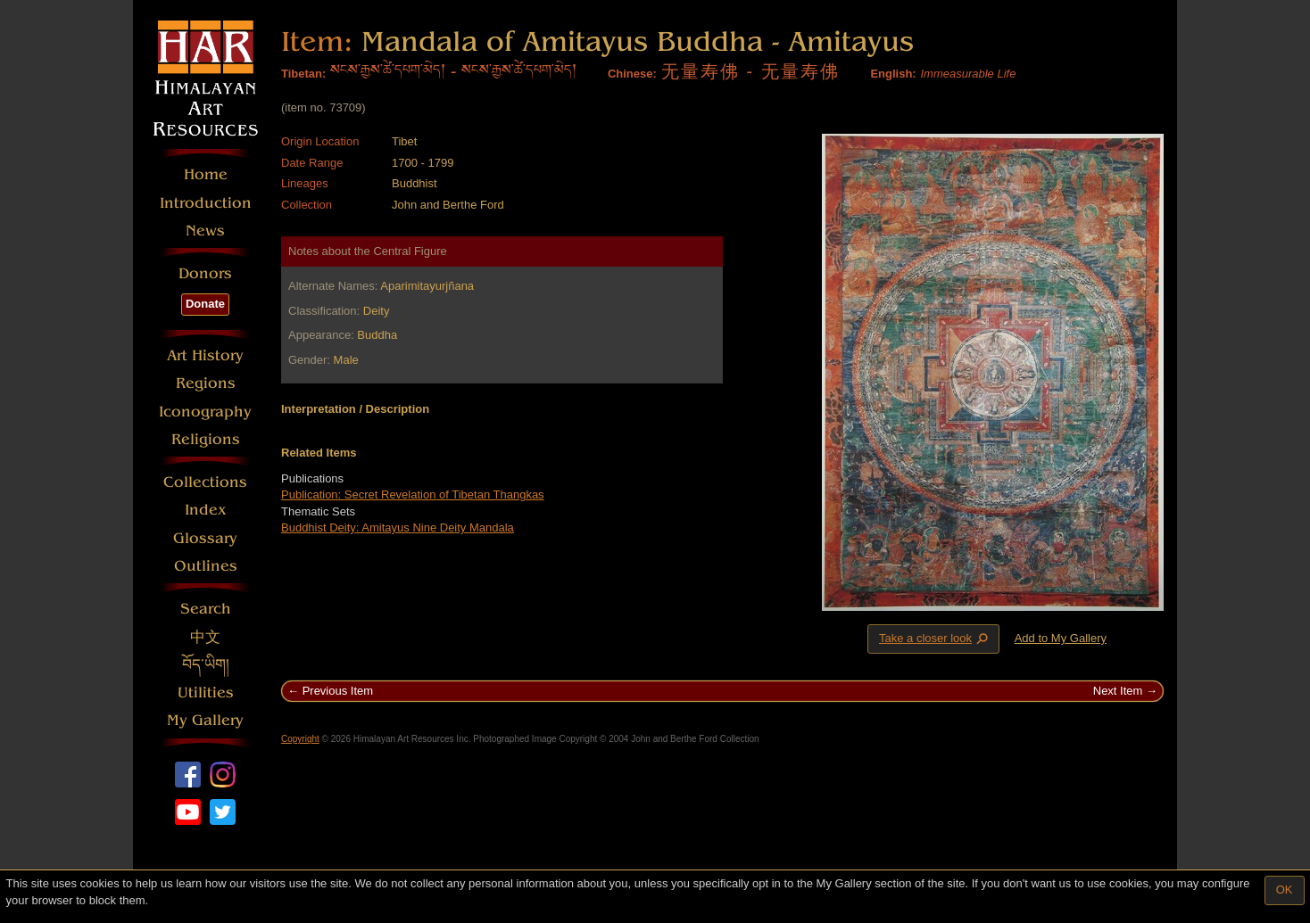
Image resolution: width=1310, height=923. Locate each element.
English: (893, 73)
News (205, 230)
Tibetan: (303, 73)
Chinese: (632, 73)
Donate (205, 303)
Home (206, 174)
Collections (205, 482)
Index (206, 509)
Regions (206, 383)
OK (1284, 889)
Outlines (205, 565)
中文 (205, 637)
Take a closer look (935, 638)
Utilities (206, 692)
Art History (205, 355)
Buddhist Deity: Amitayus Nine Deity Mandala (397, 527)
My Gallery (205, 720)
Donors (205, 273)
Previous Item (338, 690)
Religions (205, 439)
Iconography (205, 411)
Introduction (206, 202)
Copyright (300, 739)
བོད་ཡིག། (205, 664)
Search (205, 608)
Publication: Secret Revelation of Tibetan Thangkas (412, 494)
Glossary (205, 538)
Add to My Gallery (1061, 638)
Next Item (1118, 690)
